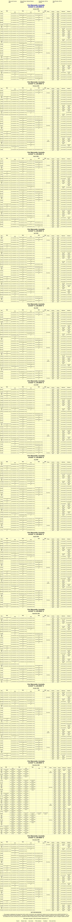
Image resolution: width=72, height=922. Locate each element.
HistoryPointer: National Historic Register (27, 2)
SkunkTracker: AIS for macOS (43, 2)
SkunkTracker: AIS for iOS (57, 2)
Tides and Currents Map (13, 2)
